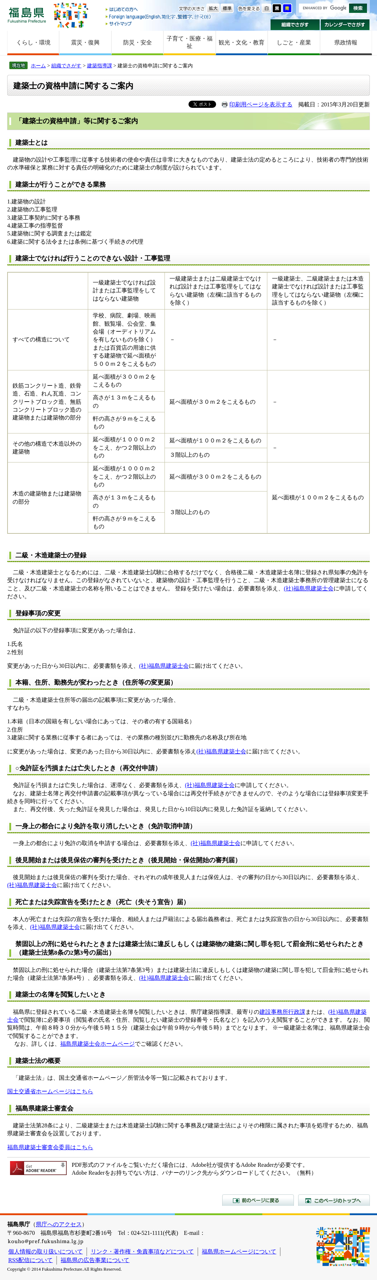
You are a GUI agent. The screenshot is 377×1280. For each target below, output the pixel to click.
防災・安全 (137, 42)
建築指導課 (99, 65)
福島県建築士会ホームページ (97, 1044)
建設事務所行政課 (282, 1012)
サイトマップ (159, 23)
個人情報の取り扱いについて (45, 1251)
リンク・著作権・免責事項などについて (142, 1251)
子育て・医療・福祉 (190, 42)
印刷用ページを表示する (260, 104)
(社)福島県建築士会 (309, 588)
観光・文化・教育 (241, 42)
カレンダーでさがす (345, 24)
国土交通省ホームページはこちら (50, 1091)
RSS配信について (30, 1260)
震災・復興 (85, 42)
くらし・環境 (33, 42)
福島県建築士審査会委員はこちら (50, 1147)
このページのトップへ (334, 1200)
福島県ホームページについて (239, 1251)
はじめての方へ (159, 9)
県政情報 (345, 42)
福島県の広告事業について (95, 1260)
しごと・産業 (294, 42)
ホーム (38, 65)
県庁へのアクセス (59, 1224)
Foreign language (159, 16)
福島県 (27, 14)
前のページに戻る (258, 1200)
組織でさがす (295, 24)
